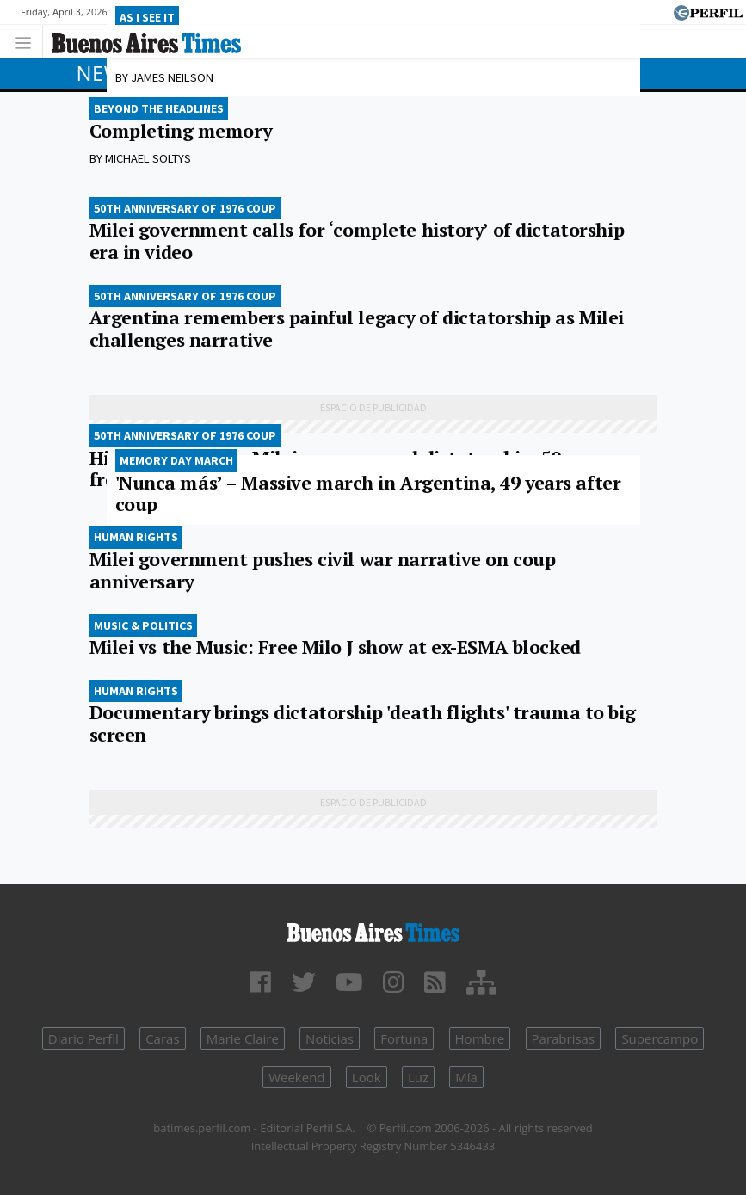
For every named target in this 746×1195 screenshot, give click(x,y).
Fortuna (404, 1038)
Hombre (480, 1038)
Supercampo (659, 1038)
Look (366, 1077)
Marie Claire (243, 1038)
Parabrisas (563, 1038)
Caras (162, 1038)
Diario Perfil (83, 1038)
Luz (418, 1077)
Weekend (296, 1077)
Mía (466, 1077)
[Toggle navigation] (28, 41)
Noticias (329, 1038)
